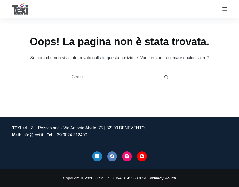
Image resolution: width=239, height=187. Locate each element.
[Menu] (224, 9)
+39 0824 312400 (71, 135)
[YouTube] (142, 156)
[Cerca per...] (114, 77)
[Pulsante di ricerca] (166, 77)
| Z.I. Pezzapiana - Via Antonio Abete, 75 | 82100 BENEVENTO (78, 128)
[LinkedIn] (97, 156)
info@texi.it (33, 135)
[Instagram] (127, 156)
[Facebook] (112, 156)
